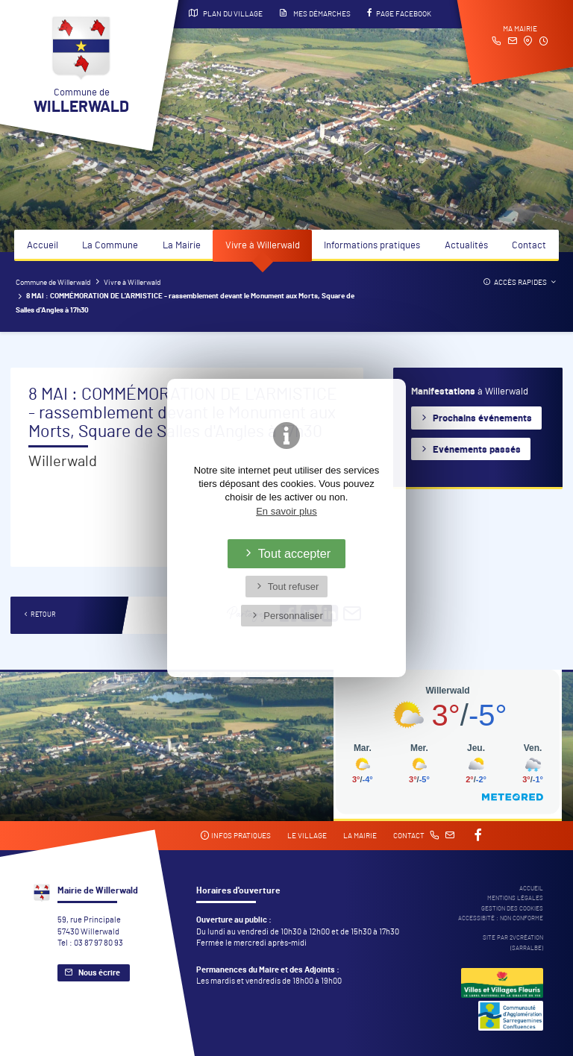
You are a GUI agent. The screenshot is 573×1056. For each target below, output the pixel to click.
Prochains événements (482, 419)
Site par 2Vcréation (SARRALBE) (513, 942)
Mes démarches (315, 13)
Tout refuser (293, 586)
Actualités (466, 246)
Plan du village (226, 13)
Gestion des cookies (512, 908)
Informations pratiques (372, 246)
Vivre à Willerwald (262, 246)
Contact (529, 246)
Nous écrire (99, 973)
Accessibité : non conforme (500, 918)
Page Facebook (399, 13)
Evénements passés (477, 450)
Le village (307, 836)
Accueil (42, 246)
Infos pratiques (235, 835)
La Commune (110, 246)
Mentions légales (515, 898)
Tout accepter (294, 553)
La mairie (360, 836)
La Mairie (182, 246)
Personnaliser (293, 615)
